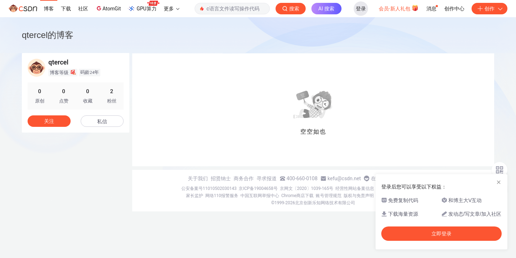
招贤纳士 (221, 178)
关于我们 (198, 178)
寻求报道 (267, 178)
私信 (102, 121)
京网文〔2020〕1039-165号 (307, 188)
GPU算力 (143, 6)
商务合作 (244, 178)
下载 (66, 8)
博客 (49, 8)
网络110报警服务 (221, 195)
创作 (489, 8)
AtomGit (108, 8)
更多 (172, 8)
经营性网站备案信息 (354, 188)
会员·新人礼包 (399, 7)
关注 (49, 121)
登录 (361, 8)
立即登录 (441, 233)
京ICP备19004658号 (258, 188)
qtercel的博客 (47, 35)
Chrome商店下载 (297, 195)
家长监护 (194, 195)
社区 (83, 8)
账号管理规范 (328, 195)
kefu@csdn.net (344, 178)
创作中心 (454, 8)
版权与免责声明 (359, 195)
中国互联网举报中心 (259, 195)
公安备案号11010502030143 (208, 188)
